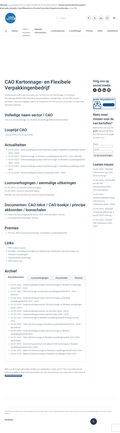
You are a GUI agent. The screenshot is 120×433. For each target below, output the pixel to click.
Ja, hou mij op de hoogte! (103, 155)
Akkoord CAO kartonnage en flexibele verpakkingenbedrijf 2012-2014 (52, 350)
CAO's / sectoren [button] (26, 31)
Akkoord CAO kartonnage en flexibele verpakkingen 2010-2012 (50, 353)
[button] (114, 18)
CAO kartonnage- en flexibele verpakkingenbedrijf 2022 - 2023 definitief (51, 156)
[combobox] (69, 18)
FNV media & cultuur (17, 248)
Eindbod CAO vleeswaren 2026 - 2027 (103, 222)
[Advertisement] (60, 53)
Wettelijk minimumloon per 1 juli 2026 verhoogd (103, 172)
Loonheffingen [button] (75, 31)
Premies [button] (89, 31)
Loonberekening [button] (57, 31)
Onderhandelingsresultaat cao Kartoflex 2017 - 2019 (43, 172)
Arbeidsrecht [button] (112, 31)
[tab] (16, 277)
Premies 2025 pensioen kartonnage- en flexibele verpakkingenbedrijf (37, 233)
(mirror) (61, 214)
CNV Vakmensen (15, 261)
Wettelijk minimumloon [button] (40, 31)
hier (9, 195)
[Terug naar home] (10, 18)
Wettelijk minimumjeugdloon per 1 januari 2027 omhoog (103, 211)
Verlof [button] (100, 31)
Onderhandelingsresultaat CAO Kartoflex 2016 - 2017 (46, 314)
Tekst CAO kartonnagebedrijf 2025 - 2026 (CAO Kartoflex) (32, 214)
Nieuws (15, 31)
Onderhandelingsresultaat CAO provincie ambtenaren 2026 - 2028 (104, 200)
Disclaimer (9, 419)
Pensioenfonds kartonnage (19, 257)
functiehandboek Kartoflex (19, 218)
